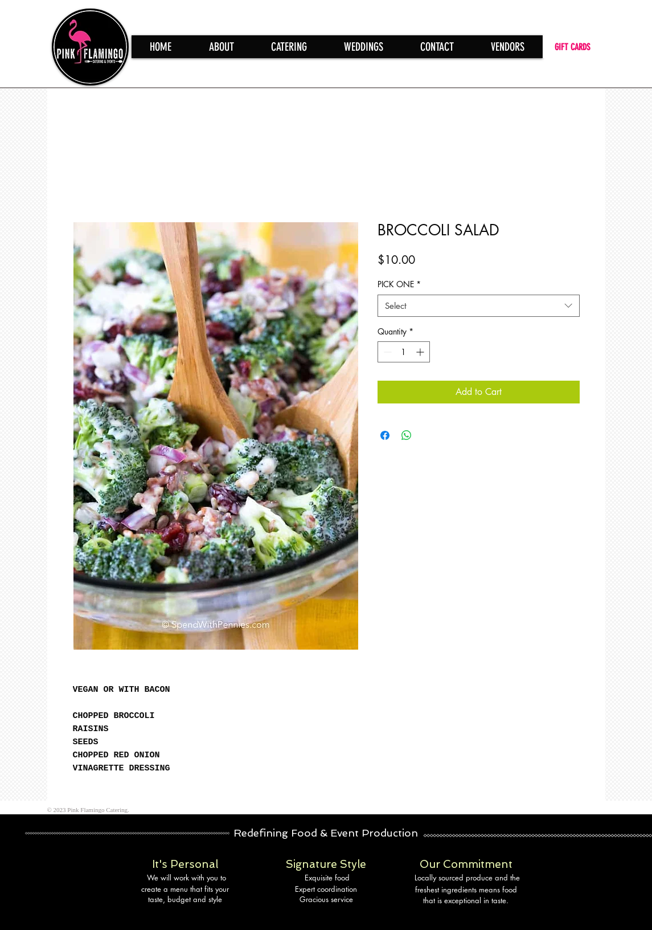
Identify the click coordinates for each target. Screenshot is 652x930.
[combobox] (479, 306)
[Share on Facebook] (385, 435)
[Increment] (421, 352)
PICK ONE (399, 284)
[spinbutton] (403, 352)
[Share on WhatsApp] (406, 435)
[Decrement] (386, 352)
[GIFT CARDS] (574, 46)
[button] (288, 46)
